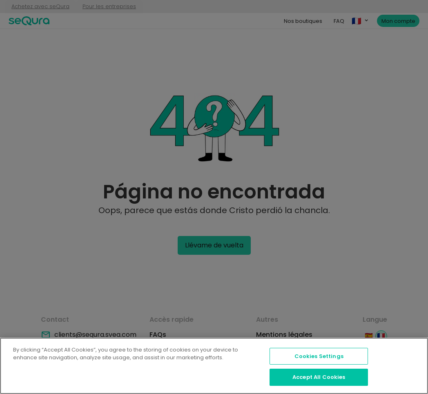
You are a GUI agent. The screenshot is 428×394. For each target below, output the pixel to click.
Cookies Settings (318, 356)
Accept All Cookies (318, 377)
